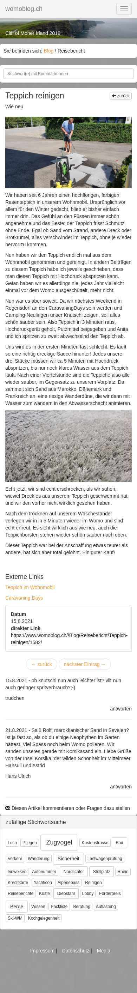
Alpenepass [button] (69, 882)
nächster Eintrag (85, 664)
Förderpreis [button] (109, 893)
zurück (121, 95)
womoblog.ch (24, 8)
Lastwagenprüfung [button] (104, 858)
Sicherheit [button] (68, 858)
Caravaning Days (24, 598)
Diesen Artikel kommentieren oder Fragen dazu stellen (67, 808)
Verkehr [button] (15, 858)
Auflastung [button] (106, 906)
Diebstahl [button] (66, 893)
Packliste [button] (59, 906)
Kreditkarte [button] (18, 882)
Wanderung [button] (39, 858)
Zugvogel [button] (59, 842)
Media (103, 950)
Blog (48, 51)
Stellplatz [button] (101, 871)
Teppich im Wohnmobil (30, 587)
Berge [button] (16, 906)
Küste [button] (44, 893)
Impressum (43, 950)
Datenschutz (76, 950)
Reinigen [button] (93, 882)
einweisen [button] (17, 871)
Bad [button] (119, 842)
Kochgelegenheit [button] (43, 918)
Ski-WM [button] (15, 918)
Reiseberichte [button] (20, 893)
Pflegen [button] (29, 842)
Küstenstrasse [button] (94, 842)
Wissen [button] (38, 906)
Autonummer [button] (44, 871)
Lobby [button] (88, 893)
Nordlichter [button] (74, 871)
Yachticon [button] (43, 882)
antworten (121, 709)
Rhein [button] (122, 871)
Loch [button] (12, 842)
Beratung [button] (81, 906)
